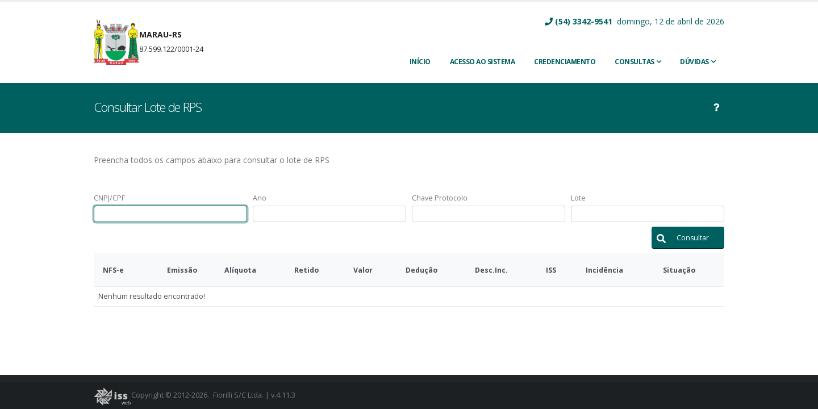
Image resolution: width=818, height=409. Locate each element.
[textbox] (170, 214)
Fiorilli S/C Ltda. (238, 395)
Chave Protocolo (440, 198)
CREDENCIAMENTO (564, 61)
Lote (578, 198)
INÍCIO (420, 61)
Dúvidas (694, 61)
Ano (259, 198)
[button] (688, 238)
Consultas (634, 61)
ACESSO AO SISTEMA (482, 61)
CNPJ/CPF (109, 198)
